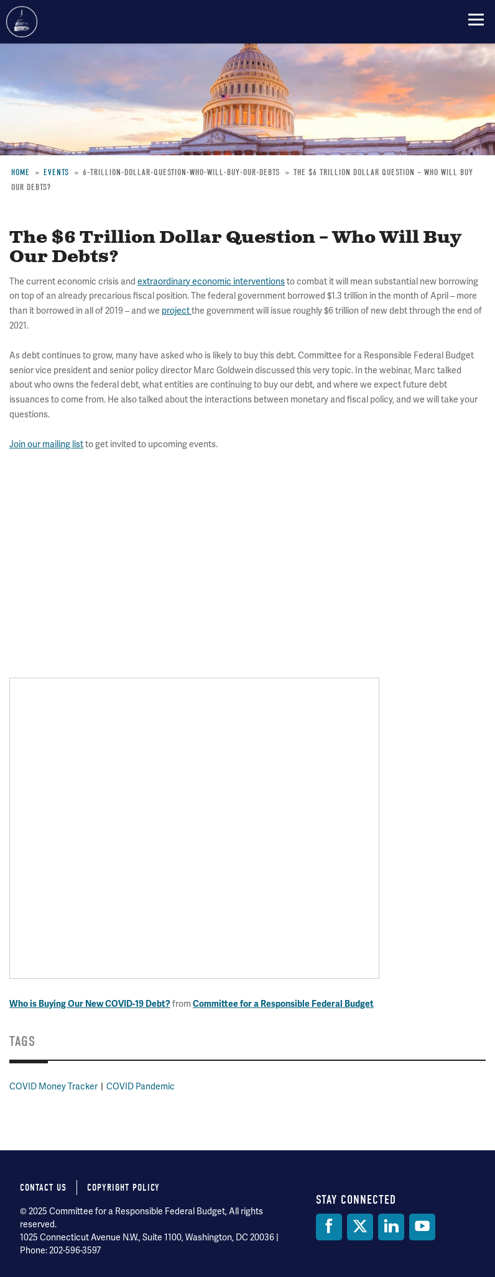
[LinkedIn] (391, 1227)
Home (20, 172)
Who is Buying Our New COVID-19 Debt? (89, 1004)
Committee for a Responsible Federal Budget (21, 21)
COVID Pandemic (140, 1086)
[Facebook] (329, 1227)
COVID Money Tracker (53, 1086)
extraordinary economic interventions (211, 281)
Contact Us (43, 1187)
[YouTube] (422, 1227)
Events (56, 172)
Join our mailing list (46, 444)
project (177, 311)
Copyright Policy (123, 1187)
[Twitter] (360, 1227)
